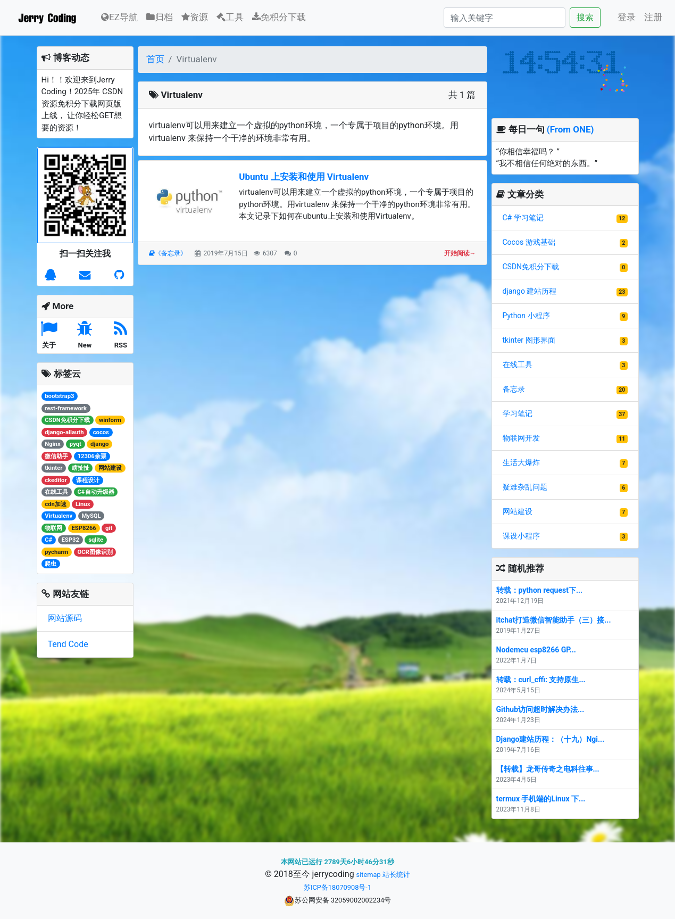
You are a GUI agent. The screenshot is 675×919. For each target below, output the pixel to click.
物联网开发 (521, 438)
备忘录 (514, 389)
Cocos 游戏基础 (529, 242)
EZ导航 (119, 16)
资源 (194, 17)
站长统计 (396, 875)
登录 (627, 17)
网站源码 (65, 618)
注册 (653, 17)
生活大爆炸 (521, 462)
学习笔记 (517, 413)
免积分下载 (279, 17)
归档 (159, 17)
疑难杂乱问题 (525, 487)
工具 (230, 17)
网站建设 (517, 511)
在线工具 (517, 364)
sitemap (368, 875)
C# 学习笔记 (523, 217)
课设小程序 (521, 536)
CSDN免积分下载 (531, 266)
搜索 (585, 17)
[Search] (504, 17)
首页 (155, 59)
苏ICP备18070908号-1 (337, 887)
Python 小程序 (526, 315)
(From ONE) (570, 129)
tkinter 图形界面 (529, 340)
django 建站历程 (530, 291)
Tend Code (68, 644)
